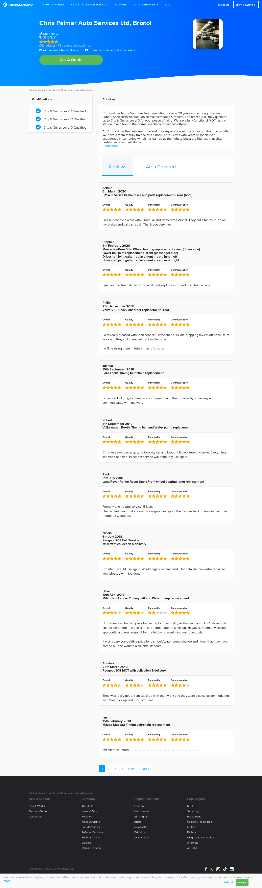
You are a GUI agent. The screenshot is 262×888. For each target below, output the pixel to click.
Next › (132, 769)
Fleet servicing (90, 821)
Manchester (141, 811)
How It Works (54, 4)
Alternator (193, 842)
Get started (246, 5)
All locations (142, 837)
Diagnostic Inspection (200, 837)
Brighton (139, 832)
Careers (86, 842)
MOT (190, 806)
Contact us (35, 816)
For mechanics (90, 827)
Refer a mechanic (92, 832)
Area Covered (161, 166)
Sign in (224, 5)
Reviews (117, 166)
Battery (191, 832)
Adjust (228, 882)
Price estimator (90, 837)
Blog (169, 4)
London (139, 806)
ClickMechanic (37, 90)
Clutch (191, 827)
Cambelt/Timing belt (199, 821)
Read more (110, 146)
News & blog (89, 811)
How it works (37, 806)
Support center (38, 811)
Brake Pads (194, 816)
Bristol (142, 22)
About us (87, 806)
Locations (53, 90)
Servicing (193, 811)
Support (121, 4)
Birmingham (141, 816)
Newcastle (140, 827)
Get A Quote (70, 59)
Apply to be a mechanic (90, 4)
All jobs (192, 848)
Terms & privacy (91, 848)
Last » (145, 769)
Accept (242, 882)
